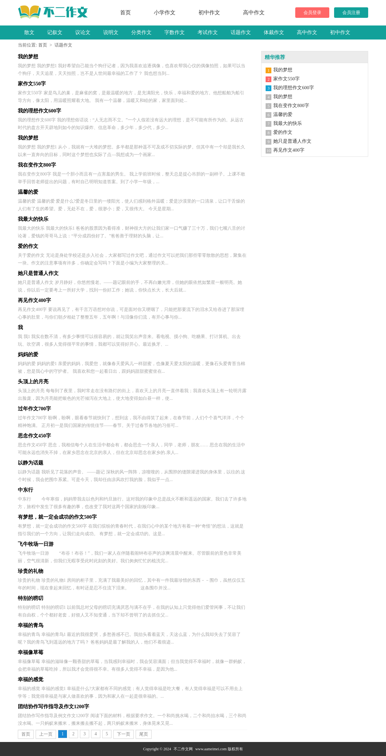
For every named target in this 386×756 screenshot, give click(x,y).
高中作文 (254, 13)
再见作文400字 (288, 150)
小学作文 (164, 13)
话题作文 (241, 32)
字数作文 (174, 32)
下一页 (123, 734)
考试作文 (207, 32)
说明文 (110, 32)
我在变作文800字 (291, 105)
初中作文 (209, 13)
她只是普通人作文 (292, 141)
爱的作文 (282, 132)
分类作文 (141, 32)
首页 (125, 13)
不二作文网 (183, 749)
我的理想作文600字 (293, 87)
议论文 (82, 32)
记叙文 (54, 32)
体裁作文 (274, 32)
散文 (29, 32)
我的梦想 (282, 69)
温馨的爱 (282, 114)
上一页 (46, 734)
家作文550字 (286, 78)
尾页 (143, 734)
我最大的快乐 (287, 123)
